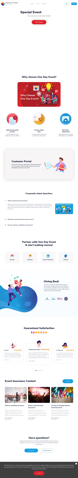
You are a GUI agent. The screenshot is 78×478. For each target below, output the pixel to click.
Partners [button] (44, 3)
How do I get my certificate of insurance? (20, 225)
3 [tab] (40, 370)
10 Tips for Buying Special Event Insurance (60, 406)
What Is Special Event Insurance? (35, 406)
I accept (39, 473)
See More (68, 381)
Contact (74, 3)
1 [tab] (36, 370)
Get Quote (39, 22)
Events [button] (33, 3)
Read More (6, 360)
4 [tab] (42, 370)
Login (67, 3)
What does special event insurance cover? (20, 219)
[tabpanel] (39, 354)
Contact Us (31, 450)
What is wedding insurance (14, 406)
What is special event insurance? (18, 201)
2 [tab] (38, 370)
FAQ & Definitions (46, 450)
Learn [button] (38, 3)
